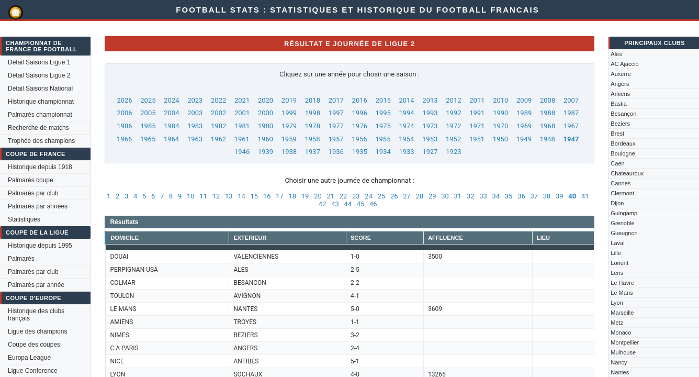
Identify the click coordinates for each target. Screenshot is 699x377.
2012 (453, 100)
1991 (476, 113)
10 (191, 196)
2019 (289, 100)
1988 (547, 113)
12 (216, 196)
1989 (524, 113)
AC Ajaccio (624, 64)
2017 (336, 100)
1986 (124, 126)
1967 (571, 126)
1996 (359, 113)
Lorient (619, 263)
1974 (406, 126)
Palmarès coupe (30, 180)
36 (521, 196)
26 (394, 196)
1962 (218, 139)
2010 (500, 100)
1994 (406, 113)
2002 (218, 113)
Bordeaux (623, 143)
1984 (171, 126)
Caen (617, 163)
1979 (289, 126)
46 (373, 204)
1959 (289, 139)
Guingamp (624, 213)
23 (356, 196)
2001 (242, 113)
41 (585, 196)
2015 (383, 100)
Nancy (619, 362)
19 (305, 196)
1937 (312, 152)
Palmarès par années (37, 206)
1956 (359, 139)
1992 (453, 113)
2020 (265, 100)
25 (382, 196)
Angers (620, 84)
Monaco (621, 332)
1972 (453, 126)
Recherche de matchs (38, 127)
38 (547, 196)
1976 (359, 126)
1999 (289, 113)
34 (496, 196)
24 (369, 196)
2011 (476, 100)
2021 (242, 100)
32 (471, 196)
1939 (265, 152)
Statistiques (24, 219)
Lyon (617, 303)
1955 (382, 139)
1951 (476, 139)
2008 (547, 100)
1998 (312, 113)
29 (432, 196)
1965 (147, 139)
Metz (617, 322)
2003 (194, 113)
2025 (147, 100)
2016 (359, 100)
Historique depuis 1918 (40, 167)
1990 (500, 113)
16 (267, 196)
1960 (265, 139)
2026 (124, 100)
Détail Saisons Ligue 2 (39, 75)
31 (458, 196)
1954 (406, 139)
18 (292, 196)
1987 (571, 113)
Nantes (620, 372)
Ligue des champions (37, 331)
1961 (242, 139)
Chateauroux (627, 173)
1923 (453, 152)
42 (322, 204)
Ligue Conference (33, 370)
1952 (453, 139)
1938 (289, 152)
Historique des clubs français (36, 314)
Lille (616, 253)
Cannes (620, 183)
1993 (429, 113)
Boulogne (623, 153)
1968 (547, 126)
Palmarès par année (36, 285)
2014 (406, 100)
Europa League (29, 357)
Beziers (620, 123)
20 (318, 196)
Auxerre (621, 74)
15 (254, 196)
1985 (147, 126)
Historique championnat (41, 101)
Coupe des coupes (34, 344)
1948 (547, 139)
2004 (171, 113)
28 (420, 196)
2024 (171, 100)
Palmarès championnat (40, 114)
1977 (336, 126)
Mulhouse (623, 352)
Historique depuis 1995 (40, 245)
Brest (617, 133)
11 (203, 196)
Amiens (620, 94)
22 (343, 196)
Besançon (623, 113)
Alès (616, 54)
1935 (359, 152)
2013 (429, 100)
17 (280, 196)
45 (361, 204)
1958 (312, 139)
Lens (617, 273)
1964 (171, 139)
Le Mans (622, 293)
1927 (429, 152)
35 (509, 196)
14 (241, 196)
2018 (312, 100)
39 (559, 196)
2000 (265, 113)
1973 (429, 126)
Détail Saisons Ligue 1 (39, 62)
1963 (194, 139)
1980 (265, 126)
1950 (500, 139)
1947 (571, 139)
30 (445, 196)
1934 (383, 152)
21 (330, 196)
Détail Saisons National (40, 88)
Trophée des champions (41, 141)
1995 (383, 113)
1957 (335, 139)
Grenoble (622, 223)
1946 (242, 152)
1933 (406, 152)
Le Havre (622, 283)
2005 (147, 113)
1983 (194, 126)
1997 (336, 113)
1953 (429, 139)
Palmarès (21, 258)
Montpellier (625, 342)
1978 (312, 126)
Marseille (622, 312)
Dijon (617, 203)
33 (483, 196)
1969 (524, 126)
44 (348, 204)
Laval (617, 243)
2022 (218, 100)
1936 (336, 152)
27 (407, 196)
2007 (571, 100)
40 (572, 196)
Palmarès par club (33, 193)
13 (229, 196)
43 (335, 204)
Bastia (619, 104)
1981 (242, 126)
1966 (124, 139)
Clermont (622, 193)
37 (534, 196)
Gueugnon (624, 233)
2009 (524, 100)
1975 (383, 126)
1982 (218, 126)
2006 (124, 113)
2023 (194, 100)
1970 (500, 126)
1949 (524, 139)
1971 (476, 126)
